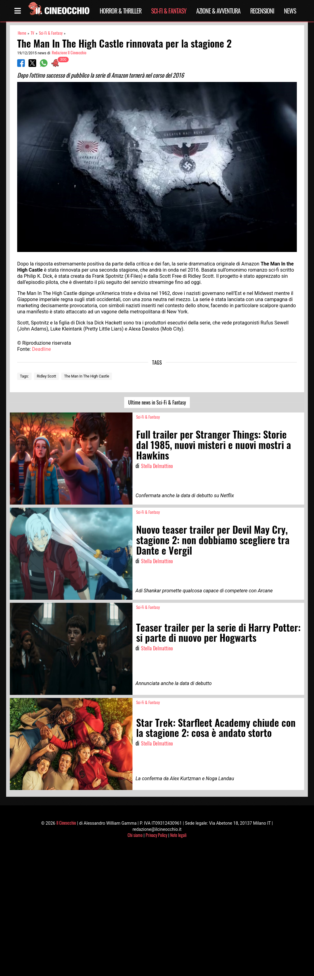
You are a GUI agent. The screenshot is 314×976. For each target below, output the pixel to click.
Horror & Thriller (120, 10)
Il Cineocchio (66, 822)
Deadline (41, 349)
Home (22, 33)
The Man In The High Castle (86, 376)
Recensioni (262, 10)
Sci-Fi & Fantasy (168, 10)
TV (32, 33)
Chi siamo (135, 835)
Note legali (178, 835)
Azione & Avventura (218, 10)
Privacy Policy (156, 835)
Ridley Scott (46, 376)
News (290, 10)
